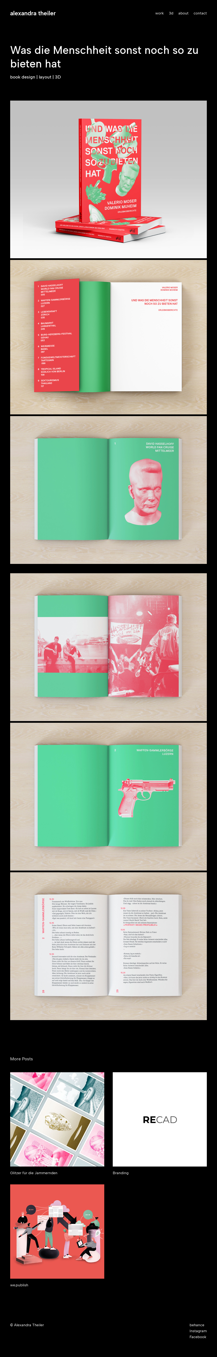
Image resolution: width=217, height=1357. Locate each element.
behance (197, 1325)
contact (200, 13)
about (183, 13)
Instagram (198, 1331)
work (159, 13)
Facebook (198, 1337)
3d (171, 13)
